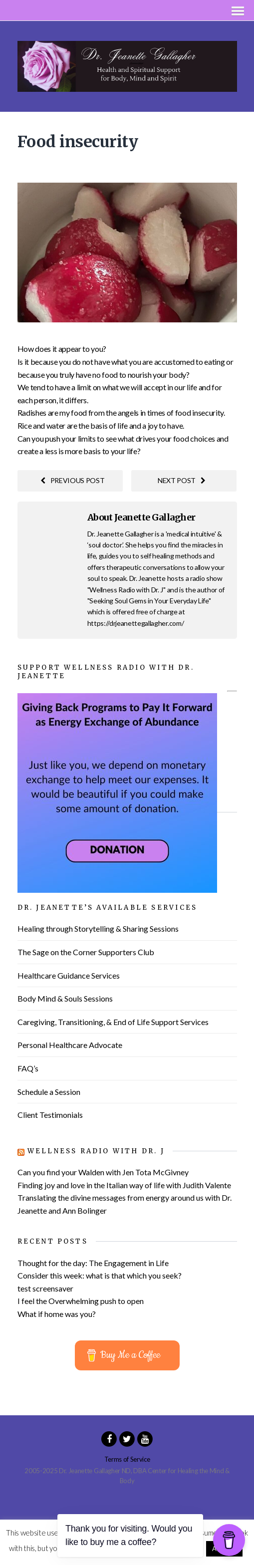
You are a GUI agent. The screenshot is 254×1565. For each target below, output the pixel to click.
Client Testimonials (50, 1114)
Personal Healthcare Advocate (69, 1044)
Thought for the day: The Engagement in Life (93, 1263)
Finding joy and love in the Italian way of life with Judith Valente (124, 1185)
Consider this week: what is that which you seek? (99, 1275)
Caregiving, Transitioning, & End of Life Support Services (113, 1022)
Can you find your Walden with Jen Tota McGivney (103, 1172)
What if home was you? (56, 1313)
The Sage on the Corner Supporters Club (85, 952)
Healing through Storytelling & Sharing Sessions (98, 928)
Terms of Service (127, 1459)
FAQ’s (27, 1068)
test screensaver (45, 1288)
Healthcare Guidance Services (68, 975)
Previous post (72, 480)
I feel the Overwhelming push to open (80, 1300)
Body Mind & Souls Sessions (65, 998)
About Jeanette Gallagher (141, 517)
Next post (182, 480)
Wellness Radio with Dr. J (96, 1151)
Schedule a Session (48, 1091)
